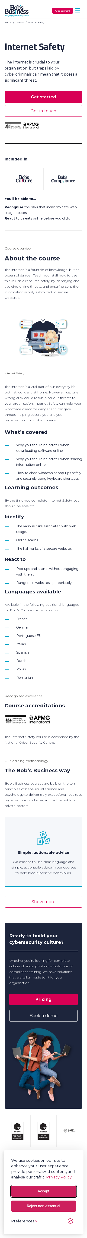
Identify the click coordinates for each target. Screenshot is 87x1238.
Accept (43, 1191)
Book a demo (44, 1015)
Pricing (43, 999)
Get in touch (43, 110)
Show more (43, 901)
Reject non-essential (43, 1206)
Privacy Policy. (59, 1177)
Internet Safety (36, 22)
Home (8, 22)
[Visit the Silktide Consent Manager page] (70, 1221)
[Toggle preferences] (24, 1221)
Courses (20, 22)
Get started (62, 10)
